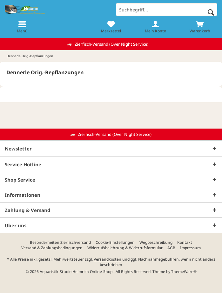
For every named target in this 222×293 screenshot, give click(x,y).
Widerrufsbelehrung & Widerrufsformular (125, 247)
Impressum (190, 247)
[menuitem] (22, 27)
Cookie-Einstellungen (115, 242)
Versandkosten (107, 259)
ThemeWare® (184, 271)
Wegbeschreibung (155, 242)
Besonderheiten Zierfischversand (60, 242)
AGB (171, 247)
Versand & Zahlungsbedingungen (52, 247)
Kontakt (184, 242)
